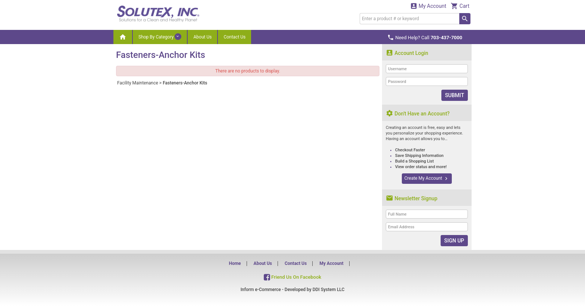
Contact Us (234, 37)
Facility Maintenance (137, 83)
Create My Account (426, 178)
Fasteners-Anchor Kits (185, 83)
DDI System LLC (329, 289)
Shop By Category (159, 36)
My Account (428, 5)
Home (235, 263)
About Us (202, 37)
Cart (460, 5)
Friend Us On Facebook (292, 276)
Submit (454, 95)
